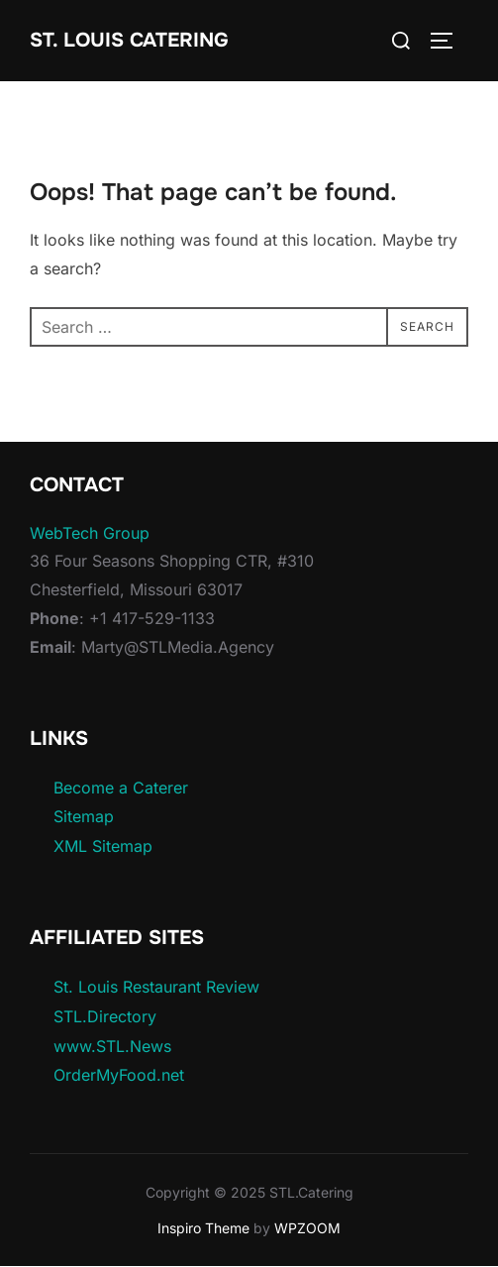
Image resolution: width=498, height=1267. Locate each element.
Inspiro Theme (203, 1227)
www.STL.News (112, 1046)
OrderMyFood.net (118, 1075)
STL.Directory (104, 1016)
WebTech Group (89, 533)
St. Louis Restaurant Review (156, 987)
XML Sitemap (102, 846)
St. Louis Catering (129, 40)
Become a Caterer (120, 787)
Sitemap (83, 816)
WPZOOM (307, 1227)
